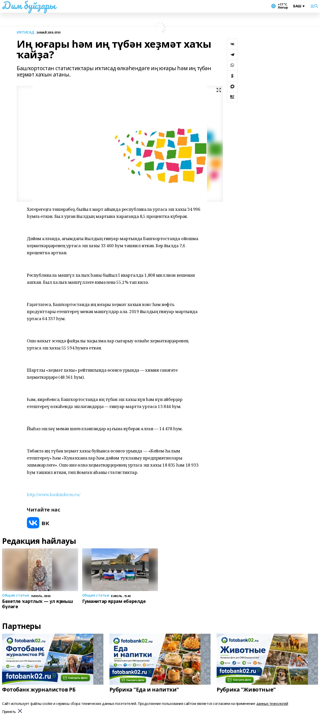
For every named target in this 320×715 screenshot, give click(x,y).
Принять (9, 712)
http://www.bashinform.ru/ (53, 494)
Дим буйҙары (28, 5)
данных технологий (272, 703)
